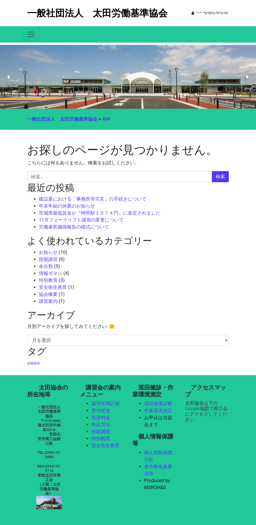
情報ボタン (50, 273)
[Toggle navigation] (31, 34)
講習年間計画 (105, 403)
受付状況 (100, 410)
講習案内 (48, 301)
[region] (128, 77)
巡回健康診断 (158, 403)
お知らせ (48, 252)
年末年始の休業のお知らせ (67, 206)
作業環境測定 (158, 410)
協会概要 (48, 294)
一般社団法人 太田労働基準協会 (97, 13)
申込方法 (100, 424)
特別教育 (48, 280)
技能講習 (48, 259)
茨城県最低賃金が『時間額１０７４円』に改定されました (99, 213)
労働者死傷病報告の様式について (74, 227)
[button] (8, 77)
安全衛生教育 (53, 287)
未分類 (46, 266)
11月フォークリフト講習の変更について (81, 220)
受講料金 (100, 417)
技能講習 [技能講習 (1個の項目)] (33, 363)
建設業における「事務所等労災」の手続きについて (92, 199)
